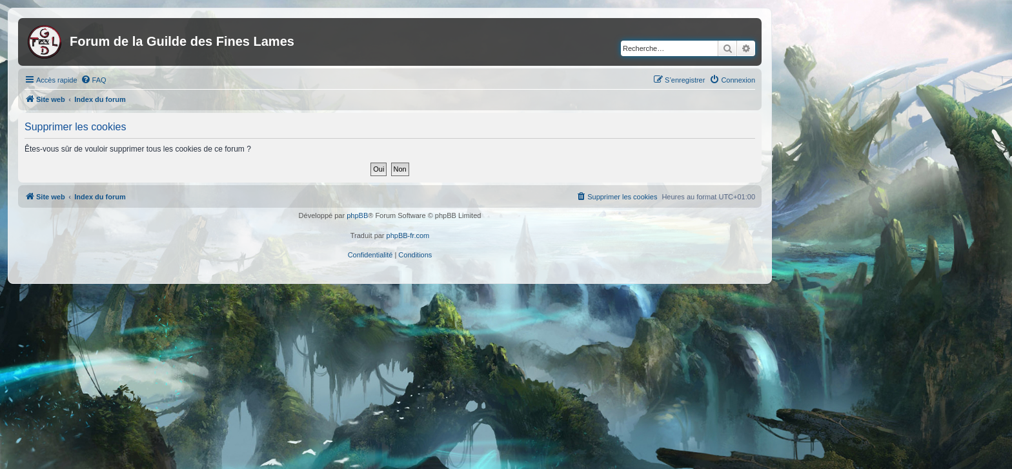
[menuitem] (93, 80)
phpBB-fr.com (408, 235)
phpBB (357, 215)
